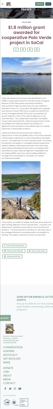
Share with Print (12, 256)
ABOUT (7, 375)
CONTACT (9, 383)
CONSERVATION (13, 347)
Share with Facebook (14, 246)
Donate (39, 4)
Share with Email (37, 251)
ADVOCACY (10, 355)
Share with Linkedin (13, 251)
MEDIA (7, 379)
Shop (48, 4)
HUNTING (8, 351)
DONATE (8, 368)
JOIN (6, 372)
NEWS (6, 362)
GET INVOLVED (12, 358)
